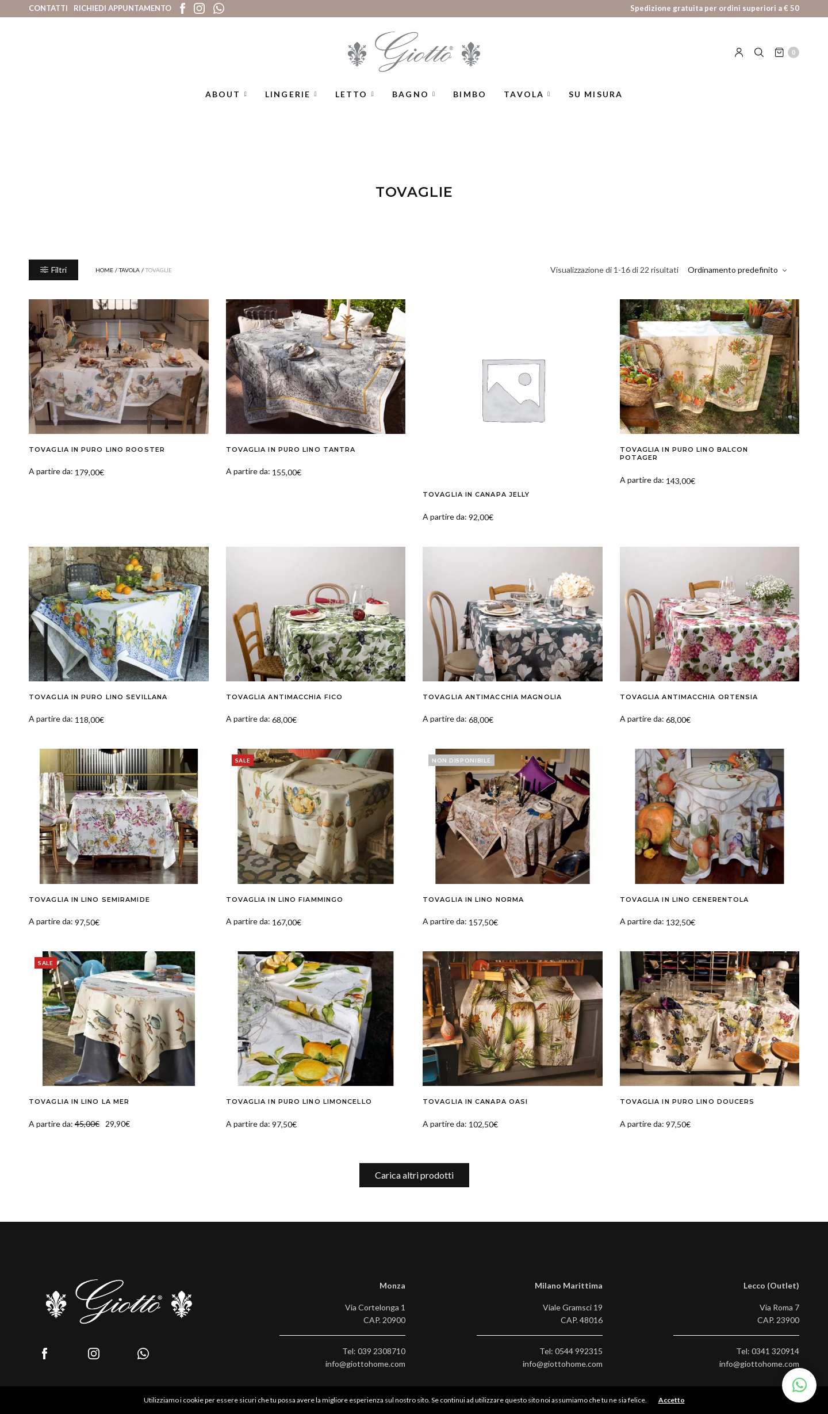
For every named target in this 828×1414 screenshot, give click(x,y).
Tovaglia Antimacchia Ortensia (689, 697)
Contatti (48, 8)
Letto (351, 94)
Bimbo (469, 94)
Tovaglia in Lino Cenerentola (684, 899)
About (223, 94)
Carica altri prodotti (414, 1174)
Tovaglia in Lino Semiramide (89, 899)
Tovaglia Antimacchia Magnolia (492, 697)
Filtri (53, 270)
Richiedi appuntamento (122, 8)
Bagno (410, 94)
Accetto (671, 1400)
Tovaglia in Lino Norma (473, 899)
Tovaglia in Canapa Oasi (475, 1101)
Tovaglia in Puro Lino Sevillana (98, 697)
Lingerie (288, 94)
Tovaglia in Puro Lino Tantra (291, 449)
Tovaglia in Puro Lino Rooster (97, 449)
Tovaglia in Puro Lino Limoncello (299, 1101)
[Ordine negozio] (738, 270)
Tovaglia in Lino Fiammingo (285, 899)
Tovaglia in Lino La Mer (79, 1101)
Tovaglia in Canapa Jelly (476, 494)
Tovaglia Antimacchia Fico (284, 697)
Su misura (596, 94)
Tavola (524, 94)
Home (104, 270)
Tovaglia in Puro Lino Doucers (687, 1101)
